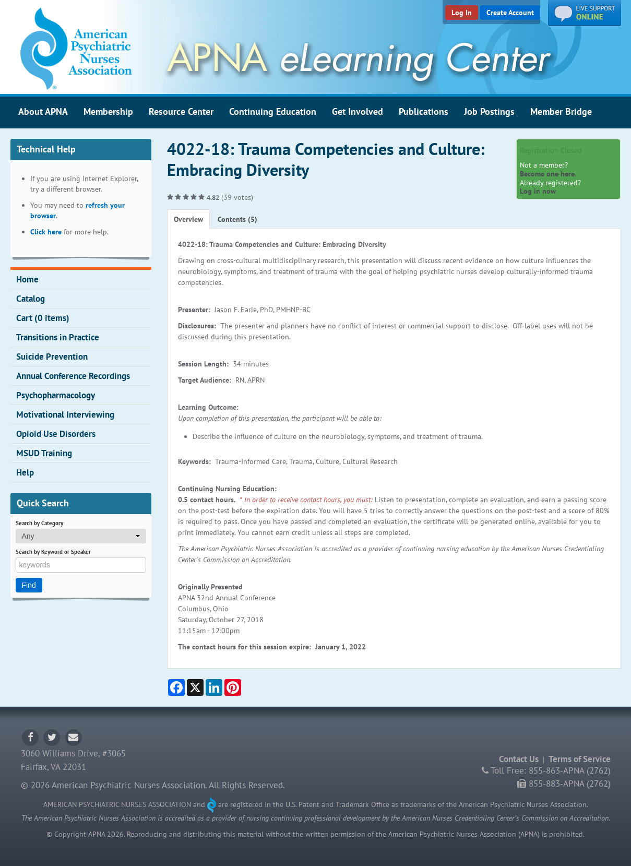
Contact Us (519, 759)
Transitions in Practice (57, 337)
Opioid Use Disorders (56, 434)
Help (25, 472)
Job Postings (489, 111)
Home (27, 279)
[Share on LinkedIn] (214, 687)
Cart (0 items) (42, 318)
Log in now (538, 191)
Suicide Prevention (52, 356)
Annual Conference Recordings (73, 376)
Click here (46, 231)
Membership (108, 111)
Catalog (30, 298)
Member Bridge (561, 111)
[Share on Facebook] (176, 687)
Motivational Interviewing (65, 414)
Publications (423, 111)
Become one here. (548, 174)
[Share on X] (195, 687)
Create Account (510, 12)
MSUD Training (44, 453)
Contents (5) (237, 219)
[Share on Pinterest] (232, 687)
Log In (461, 12)
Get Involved (357, 111)
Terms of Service (580, 759)
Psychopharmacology (55, 395)
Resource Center (181, 111)
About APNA (43, 111)
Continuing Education (272, 111)
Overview (188, 219)
